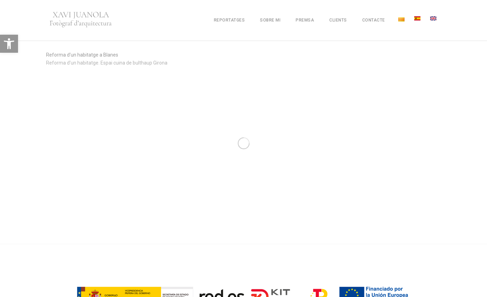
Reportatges (229, 20)
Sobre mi (270, 20)
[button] (9, 44)
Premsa (305, 20)
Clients (338, 20)
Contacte (373, 20)
